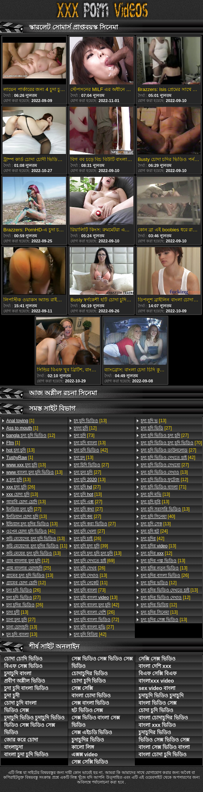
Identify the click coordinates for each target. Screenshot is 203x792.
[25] (28, 568)
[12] (30, 435)
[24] (154, 531)
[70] (171, 442)
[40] (158, 516)
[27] (23, 509)
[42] (91, 450)
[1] (20, 420)
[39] (91, 546)
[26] (20, 487)
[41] (30, 531)
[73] (84, 435)
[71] (163, 487)
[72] (96, 619)
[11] (36, 546)
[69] (94, 560)
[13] (20, 450)
